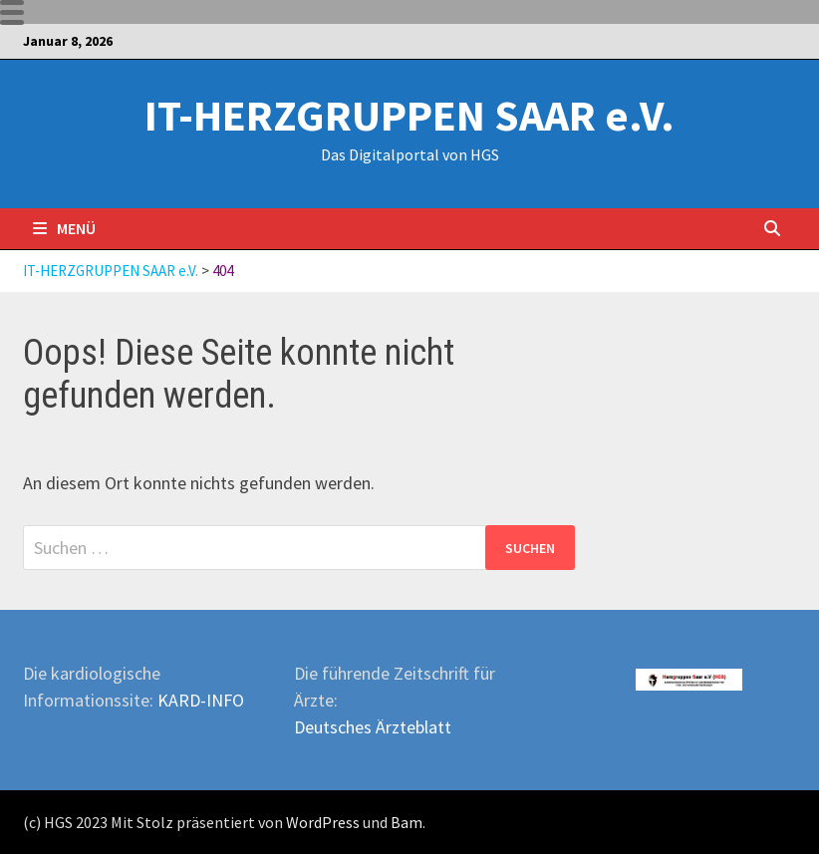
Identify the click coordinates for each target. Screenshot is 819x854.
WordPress (323, 822)
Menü (64, 228)
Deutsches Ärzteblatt (372, 726)
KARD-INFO (200, 700)
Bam (406, 822)
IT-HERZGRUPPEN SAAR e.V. (409, 115)
